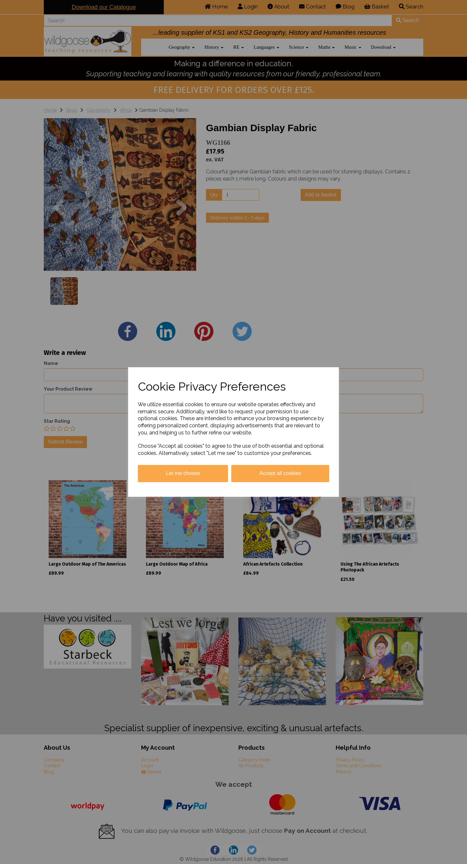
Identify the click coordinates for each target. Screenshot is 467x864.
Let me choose (183, 473)
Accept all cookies (280, 473)
